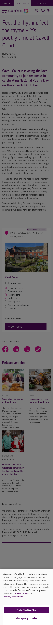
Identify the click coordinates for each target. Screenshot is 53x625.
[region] (26, 597)
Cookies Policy (21, 593)
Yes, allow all (26, 609)
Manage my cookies (26, 618)
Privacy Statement (13, 596)
